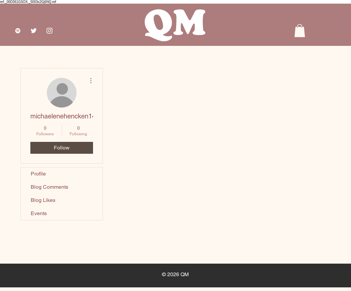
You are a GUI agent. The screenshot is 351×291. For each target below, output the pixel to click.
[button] (299, 30)
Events (39, 213)
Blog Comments (49, 187)
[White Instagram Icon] (49, 31)
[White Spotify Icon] (18, 31)
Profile (38, 174)
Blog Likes (43, 200)
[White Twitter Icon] (34, 31)
